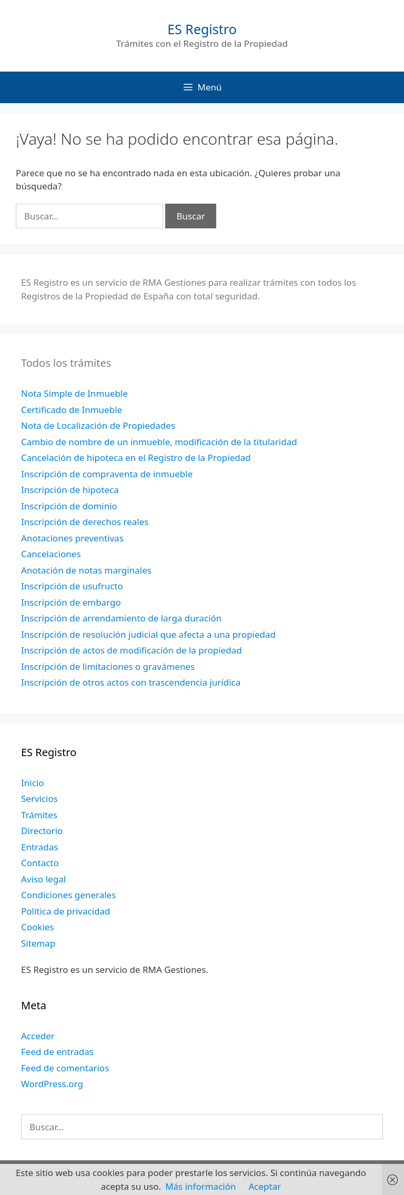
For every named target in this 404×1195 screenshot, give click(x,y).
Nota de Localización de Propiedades (98, 425)
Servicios (39, 798)
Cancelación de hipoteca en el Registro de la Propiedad (136, 457)
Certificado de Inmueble (71, 410)
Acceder (38, 1036)
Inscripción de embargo (71, 602)
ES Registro (202, 29)
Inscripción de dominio (69, 506)
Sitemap (38, 943)
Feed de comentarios (65, 1068)
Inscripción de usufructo (72, 586)
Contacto (40, 863)
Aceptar (264, 1186)
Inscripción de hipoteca (70, 490)
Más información (200, 1186)
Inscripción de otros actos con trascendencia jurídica (130, 682)
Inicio (32, 783)
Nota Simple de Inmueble (74, 393)
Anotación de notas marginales (86, 570)
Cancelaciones (51, 554)
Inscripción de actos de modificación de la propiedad (131, 650)
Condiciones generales (68, 895)
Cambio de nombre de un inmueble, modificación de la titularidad (159, 442)
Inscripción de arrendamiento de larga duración (121, 618)
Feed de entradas (57, 1052)
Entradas (39, 847)
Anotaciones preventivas (72, 538)
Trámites (39, 815)
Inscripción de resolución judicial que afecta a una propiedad (148, 634)
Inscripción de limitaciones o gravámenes (108, 666)
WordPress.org (52, 1084)
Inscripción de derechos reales (84, 522)
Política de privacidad (65, 911)
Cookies (37, 927)
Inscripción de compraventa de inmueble (107, 474)
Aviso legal (43, 879)
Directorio (42, 831)
